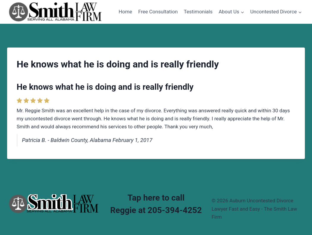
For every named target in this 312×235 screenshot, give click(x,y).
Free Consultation (158, 12)
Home (125, 12)
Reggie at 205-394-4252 (156, 210)
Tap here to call (155, 198)
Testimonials (198, 12)
